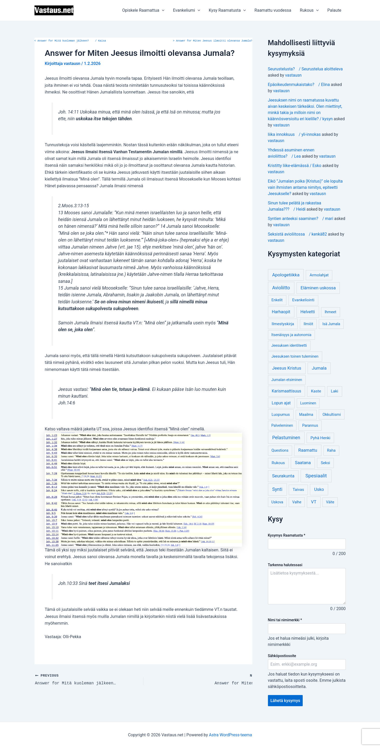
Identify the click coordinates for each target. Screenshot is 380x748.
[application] (163, 10)
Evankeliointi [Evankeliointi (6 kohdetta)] (303, 300)
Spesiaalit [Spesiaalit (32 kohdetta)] (316, 476)
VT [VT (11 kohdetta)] (313, 501)
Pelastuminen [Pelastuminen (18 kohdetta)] (286, 437)
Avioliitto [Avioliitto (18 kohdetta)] (281, 287)
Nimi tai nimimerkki (285, 620)
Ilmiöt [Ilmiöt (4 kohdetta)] (308, 324)
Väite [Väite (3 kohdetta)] (330, 502)
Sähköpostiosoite (282, 656)
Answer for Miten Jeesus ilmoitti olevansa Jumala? (212, 41)
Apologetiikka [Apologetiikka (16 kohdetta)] (286, 274)
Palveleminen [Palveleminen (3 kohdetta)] (282, 425)
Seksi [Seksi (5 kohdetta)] (325, 462)
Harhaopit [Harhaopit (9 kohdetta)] (281, 311)
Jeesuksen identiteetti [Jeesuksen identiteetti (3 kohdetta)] (289, 345)
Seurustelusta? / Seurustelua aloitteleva (306, 68)
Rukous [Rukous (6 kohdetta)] (278, 462)
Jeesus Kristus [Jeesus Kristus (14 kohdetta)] (286, 368)
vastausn (293, 75)
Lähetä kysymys (285, 700)
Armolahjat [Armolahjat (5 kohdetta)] (319, 275)
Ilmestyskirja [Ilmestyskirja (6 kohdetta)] (283, 324)
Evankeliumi (188, 10)
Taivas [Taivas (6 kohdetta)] (298, 489)
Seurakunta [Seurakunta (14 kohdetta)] (283, 475)
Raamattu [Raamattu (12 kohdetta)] (307, 450)
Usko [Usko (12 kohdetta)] (319, 489)
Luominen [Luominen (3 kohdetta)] (308, 403)
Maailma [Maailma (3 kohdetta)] (306, 414)
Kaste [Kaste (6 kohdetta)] (316, 391)
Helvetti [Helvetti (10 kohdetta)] (307, 311)
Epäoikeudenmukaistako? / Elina (299, 84)
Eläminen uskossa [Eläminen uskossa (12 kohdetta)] (318, 287)
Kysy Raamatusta (228, 10)
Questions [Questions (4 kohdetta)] (280, 450)
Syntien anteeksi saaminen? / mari (301, 218)
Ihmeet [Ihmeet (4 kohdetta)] (330, 312)
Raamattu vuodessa (273, 10)
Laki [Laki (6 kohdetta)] (334, 391)
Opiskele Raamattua (145, 10)
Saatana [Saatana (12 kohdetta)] (303, 462)
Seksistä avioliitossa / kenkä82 (298, 234)
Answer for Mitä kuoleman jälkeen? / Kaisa (70, 41)
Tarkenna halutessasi (285, 565)
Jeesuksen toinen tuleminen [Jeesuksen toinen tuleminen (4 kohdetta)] (295, 356)
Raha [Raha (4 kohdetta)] (331, 450)
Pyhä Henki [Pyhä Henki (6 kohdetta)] (320, 438)
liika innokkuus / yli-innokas (295, 134)
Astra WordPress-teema (230, 734)
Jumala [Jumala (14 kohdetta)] (319, 368)
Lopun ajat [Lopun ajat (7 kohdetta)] (281, 402)
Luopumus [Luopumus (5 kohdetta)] (281, 414)
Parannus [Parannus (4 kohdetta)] (310, 425)
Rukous (309, 10)
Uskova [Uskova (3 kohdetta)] (277, 502)
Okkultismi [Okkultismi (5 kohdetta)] (331, 414)
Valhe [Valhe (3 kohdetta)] (296, 502)
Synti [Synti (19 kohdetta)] (277, 489)
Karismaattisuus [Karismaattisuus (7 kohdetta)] (286, 391)
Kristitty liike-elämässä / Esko (295, 165)
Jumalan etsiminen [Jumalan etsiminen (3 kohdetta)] (286, 380)
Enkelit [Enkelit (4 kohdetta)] (277, 300)
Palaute (335, 10)
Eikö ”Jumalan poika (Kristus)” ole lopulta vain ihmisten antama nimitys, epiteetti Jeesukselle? (306, 187)
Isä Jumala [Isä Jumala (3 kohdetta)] (331, 324)
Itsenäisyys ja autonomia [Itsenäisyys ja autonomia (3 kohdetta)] (291, 335)
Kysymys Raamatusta (286, 535)
